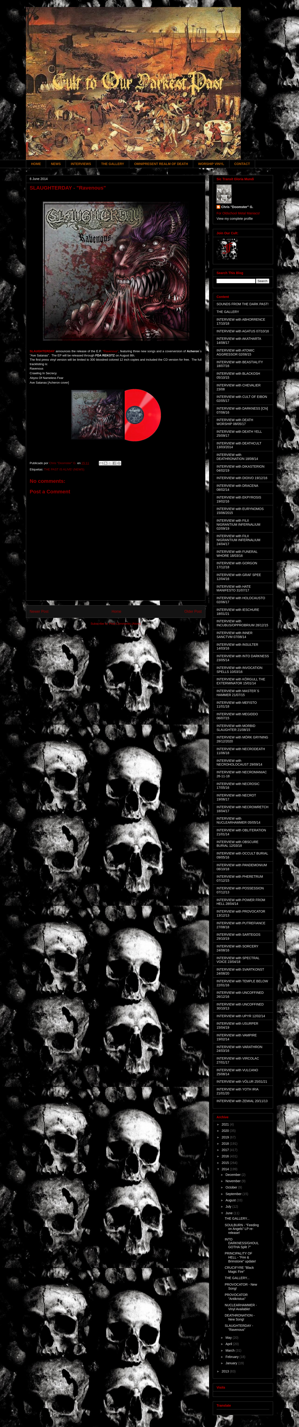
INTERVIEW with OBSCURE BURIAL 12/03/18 (237, 844)
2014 (226, 1169)
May (228, 1337)
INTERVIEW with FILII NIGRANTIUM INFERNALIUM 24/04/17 (238, 540)
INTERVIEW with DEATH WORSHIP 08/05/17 (235, 422)
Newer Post (39, 611)
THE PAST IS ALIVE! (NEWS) (64, 469)
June (229, 1213)
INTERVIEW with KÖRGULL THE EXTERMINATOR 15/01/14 (241, 681)
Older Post (193, 611)
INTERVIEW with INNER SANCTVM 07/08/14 (235, 635)
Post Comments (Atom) (125, 623)
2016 (226, 1156)
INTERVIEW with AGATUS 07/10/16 (243, 331)
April (229, 1344)
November (233, 1181)
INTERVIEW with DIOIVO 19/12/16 (242, 478)
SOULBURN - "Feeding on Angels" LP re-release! (242, 1229)
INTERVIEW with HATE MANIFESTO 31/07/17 (234, 588)
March (230, 1350)
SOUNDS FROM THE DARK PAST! (243, 304)
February (232, 1357)
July (228, 1206)
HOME (36, 164)
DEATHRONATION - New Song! (240, 1317)
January (231, 1363)
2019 (226, 1137)
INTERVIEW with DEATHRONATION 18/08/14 (237, 457)
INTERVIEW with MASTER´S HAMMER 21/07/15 (238, 693)
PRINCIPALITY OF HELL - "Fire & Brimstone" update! (240, 1257)
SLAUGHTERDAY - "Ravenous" (239, 1328)
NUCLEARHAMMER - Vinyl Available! (241, 1307)
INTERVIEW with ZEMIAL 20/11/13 (242, 1101)
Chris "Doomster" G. (237, 207)
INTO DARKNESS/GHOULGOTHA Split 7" (242, 1243)
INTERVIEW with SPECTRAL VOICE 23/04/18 (238, 960)
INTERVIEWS (81, 164)
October (231, 1187)
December (233, 1175)
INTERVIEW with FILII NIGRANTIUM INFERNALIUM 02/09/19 (238, 524)
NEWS (56, 164)
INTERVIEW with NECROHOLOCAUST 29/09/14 (239, 763)
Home (116, 611)
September (233, 1194)
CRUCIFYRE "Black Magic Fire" (239, 1269)
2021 (226, 1124)
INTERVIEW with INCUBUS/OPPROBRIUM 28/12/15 (242, 623)
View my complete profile (235, 218)
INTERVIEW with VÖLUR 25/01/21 (242, 1081)
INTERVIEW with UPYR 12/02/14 (241, 1016)
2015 (226, 1163)
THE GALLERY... (237, 1218)
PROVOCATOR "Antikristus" (236, 1297)
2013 (226, 1371)
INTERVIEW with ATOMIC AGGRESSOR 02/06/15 (236, 352)
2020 (226, 1131)
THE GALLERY (112, 164)
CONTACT (242, 164)
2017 (226, 1150)
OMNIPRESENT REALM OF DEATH (161, 164)
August (230, 1200)
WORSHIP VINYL (211, 164)
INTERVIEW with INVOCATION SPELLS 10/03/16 (239, 670)
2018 (226, 1143)
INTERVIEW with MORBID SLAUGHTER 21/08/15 (236, 728)
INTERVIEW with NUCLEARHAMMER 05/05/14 (238, 820)
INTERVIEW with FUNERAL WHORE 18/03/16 (237, 554)
